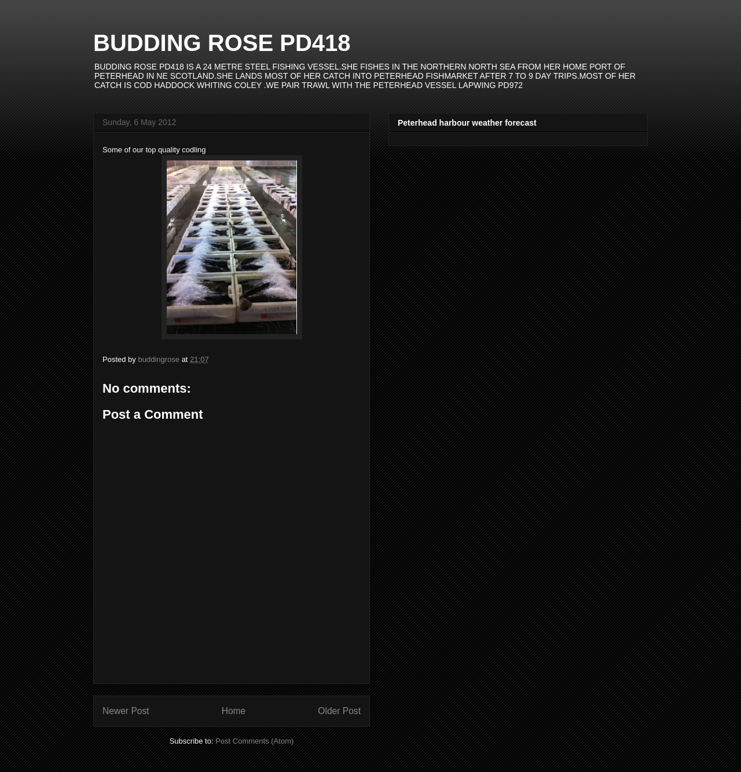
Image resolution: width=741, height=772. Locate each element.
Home (234, 711)
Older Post (339, 711)
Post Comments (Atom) (254, 741)
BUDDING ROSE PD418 (222, 43)
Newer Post (125, 711)
